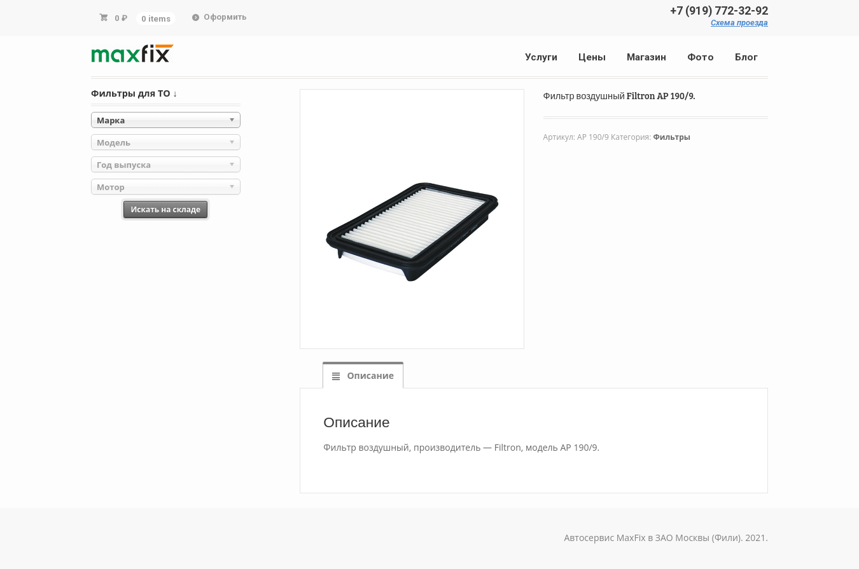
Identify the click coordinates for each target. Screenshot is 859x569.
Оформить (225, 17)
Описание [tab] (369, 375)
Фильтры (671, 137)
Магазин (646, 57)
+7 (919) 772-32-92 (719, 10)
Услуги (541, 57)
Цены (592, 57)
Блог (746, 57)
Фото (700, 57)
